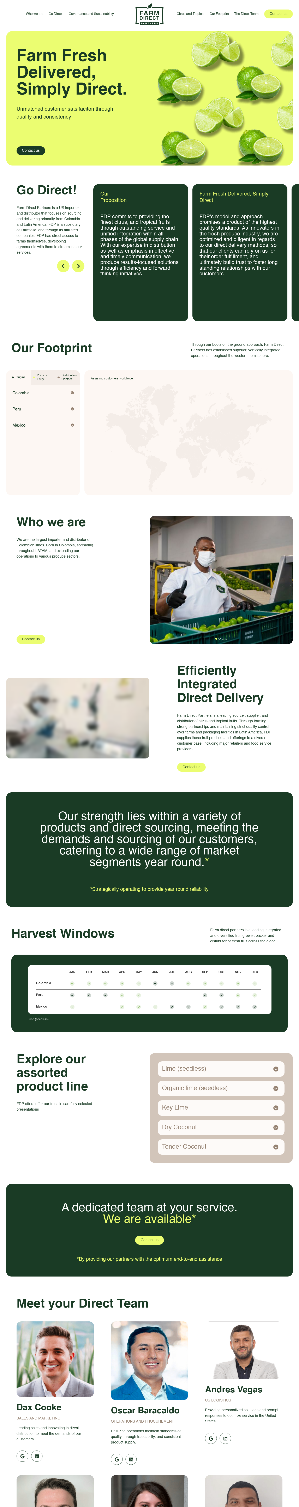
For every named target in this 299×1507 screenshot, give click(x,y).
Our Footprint (219, 14)
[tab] (18, 377)
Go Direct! (56, 14)
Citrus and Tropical (190, 14)
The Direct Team (246, 14)
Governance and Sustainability (91, 14)
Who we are (34, 14)
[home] (149, 14)
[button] (43, 393)
